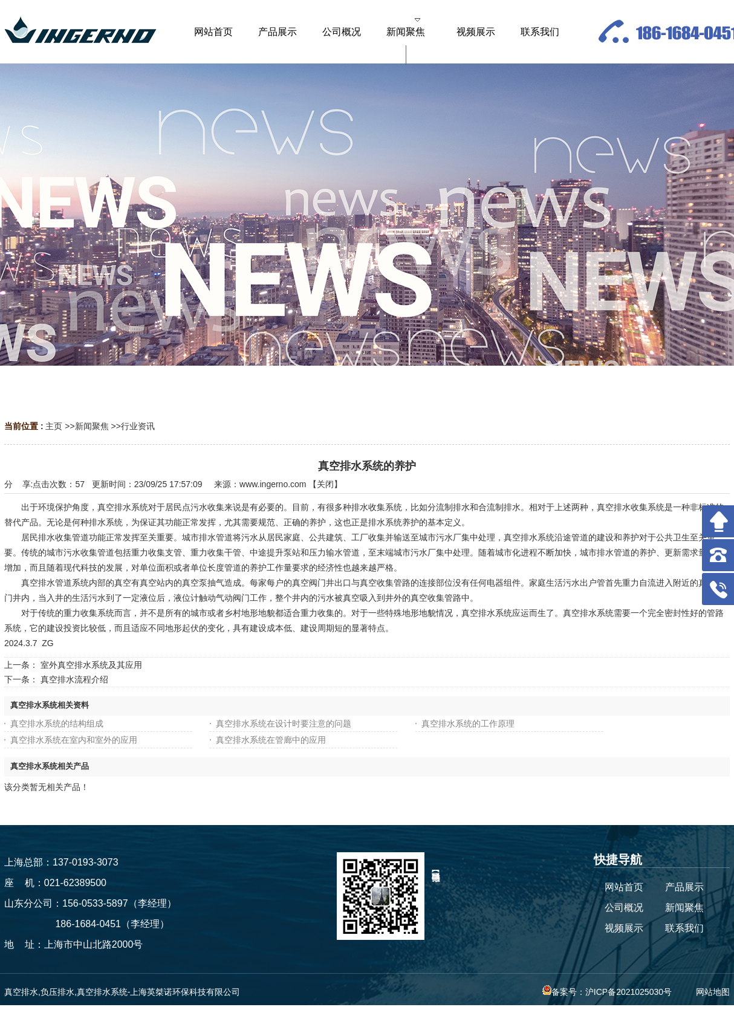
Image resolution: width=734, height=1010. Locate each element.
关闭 (325, 484)
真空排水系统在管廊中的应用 (271, 740)
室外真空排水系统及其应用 (91, 665)
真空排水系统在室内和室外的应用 (73, 740)
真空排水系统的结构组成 (56, 723)
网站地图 (713, 992)
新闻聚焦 (92, 426)
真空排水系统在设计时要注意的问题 (283, 723)
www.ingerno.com (273, 484)
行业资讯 (138, 426)
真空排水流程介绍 (74, 679)
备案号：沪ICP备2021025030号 (607, 992)
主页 (53, 426)
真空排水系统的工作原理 (468, 723)
